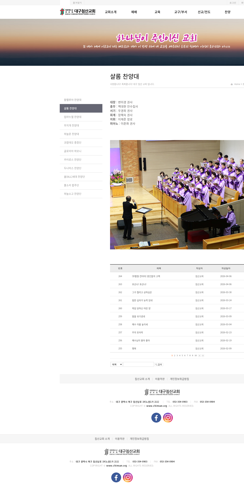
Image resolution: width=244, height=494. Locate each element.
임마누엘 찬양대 (72, 117)
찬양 (228, 12)
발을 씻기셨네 (138, 316)
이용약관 (160, 379)
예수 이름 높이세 (140, 324)
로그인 (232, 2)
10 (196, 355)
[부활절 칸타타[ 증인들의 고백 (146, 276)
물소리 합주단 (71, 185)
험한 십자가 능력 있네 (142, 300)
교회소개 (111, 12)
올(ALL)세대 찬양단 (74, 177)
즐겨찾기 (77, 2)
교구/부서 (180, 12)
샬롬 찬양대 (70, 108)
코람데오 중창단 (72, 142)
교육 (157, 12)
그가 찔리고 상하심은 (142, 292)
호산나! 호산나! (139, 284)
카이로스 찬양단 (72, 159)
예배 (134, 12)
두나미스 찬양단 (72, 168)
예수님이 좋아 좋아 (141, 340)
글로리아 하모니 (72, 151)
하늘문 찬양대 (71, 134)
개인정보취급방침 (179, 379)
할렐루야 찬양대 (72, 100)
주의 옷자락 (137, 332)
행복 (134, 348)
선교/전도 (204, 12)
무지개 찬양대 (71, 125)
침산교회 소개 (142, 379)
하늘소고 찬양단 (72, 194)
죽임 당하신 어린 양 (141, 308)
